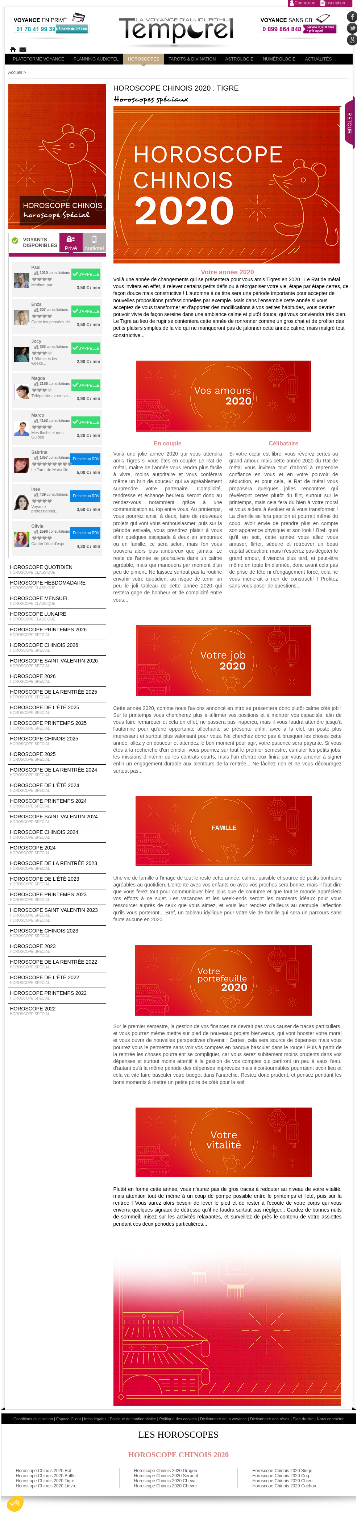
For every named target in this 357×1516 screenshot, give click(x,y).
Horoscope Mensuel (57, 600)
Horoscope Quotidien (57, 569)
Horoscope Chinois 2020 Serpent (166, 1475)
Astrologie (239, 59)
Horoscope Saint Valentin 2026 (57, 663)
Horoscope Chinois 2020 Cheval (165, 1480)
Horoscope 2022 (57, 1011)
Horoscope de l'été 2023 (57, 881)
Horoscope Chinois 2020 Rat (43, 1470)
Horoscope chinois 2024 (57, 834)
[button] (15, 1503)
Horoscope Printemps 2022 (57, 995)
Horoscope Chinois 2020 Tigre (45, 1480)
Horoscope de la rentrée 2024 (57, 772)
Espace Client (68, 1419)
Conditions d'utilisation (33, 1419)
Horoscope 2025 (57, 756)
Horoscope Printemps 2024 (57, 803)
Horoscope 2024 (57, 850)
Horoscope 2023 (57, 948)
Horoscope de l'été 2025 (57, 710)
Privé (71, 245)
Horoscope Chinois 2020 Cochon (284, 1485)
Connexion (305, 2)
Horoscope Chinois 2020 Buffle (46, 1475)
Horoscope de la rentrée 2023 (57, 865)
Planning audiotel (96, 59)
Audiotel (94, 245)
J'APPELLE (89, 274)
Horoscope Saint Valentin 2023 (57, 915)
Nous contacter (330, 1419)
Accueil (15, 72)
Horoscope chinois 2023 (57, 933)
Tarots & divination (192, 59)
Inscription (335, 2)
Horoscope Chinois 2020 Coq (280, 1475)
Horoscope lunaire (57, 616)
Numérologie (279, 59)
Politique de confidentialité (133, 1419)
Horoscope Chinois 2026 (57, 647)
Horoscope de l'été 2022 (57, 980)
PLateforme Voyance (39, 59)
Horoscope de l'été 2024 (57, 787)
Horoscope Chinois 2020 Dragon (165, 1470)
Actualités (318, 59)
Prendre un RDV (86, 459)
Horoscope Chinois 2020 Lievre (46, 1485)
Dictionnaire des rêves (270, 1419)
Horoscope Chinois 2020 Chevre (165, 1485)
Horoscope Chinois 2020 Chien (282, 1480)
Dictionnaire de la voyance (223, 1419)
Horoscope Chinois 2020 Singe (282, 1470)
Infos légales (95, 1419)
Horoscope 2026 (57, 678)
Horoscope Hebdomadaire (57, 585)
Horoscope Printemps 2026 (57, 632)
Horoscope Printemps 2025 (57, 725)
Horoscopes (143, 59)
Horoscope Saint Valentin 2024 (57, 819)
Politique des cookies (177, 1419)
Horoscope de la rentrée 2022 (57, 964)
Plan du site (303, 1419)
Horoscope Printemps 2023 (57, 897)
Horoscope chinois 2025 (57, 741)
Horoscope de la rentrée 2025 (57, 694)
